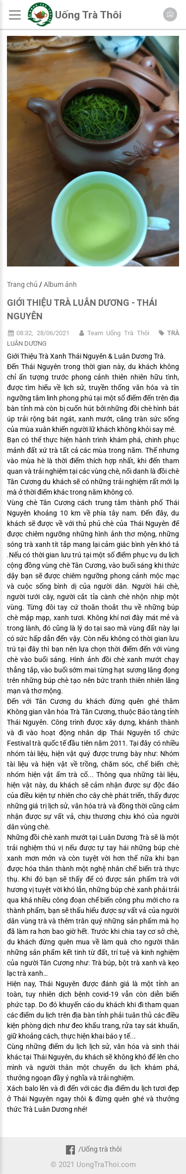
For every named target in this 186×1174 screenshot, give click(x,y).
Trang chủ (22, 284)
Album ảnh (60, 284)
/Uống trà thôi (93, 1149)
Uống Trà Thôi (88, 14)
